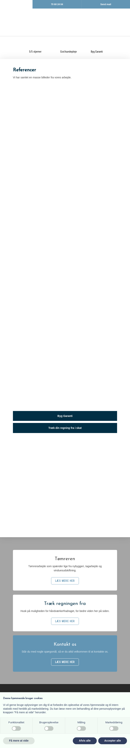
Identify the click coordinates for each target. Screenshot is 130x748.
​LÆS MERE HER (65, 580)
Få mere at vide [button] (19, 740)
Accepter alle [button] (112, 740)
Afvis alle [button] (84, 740)
